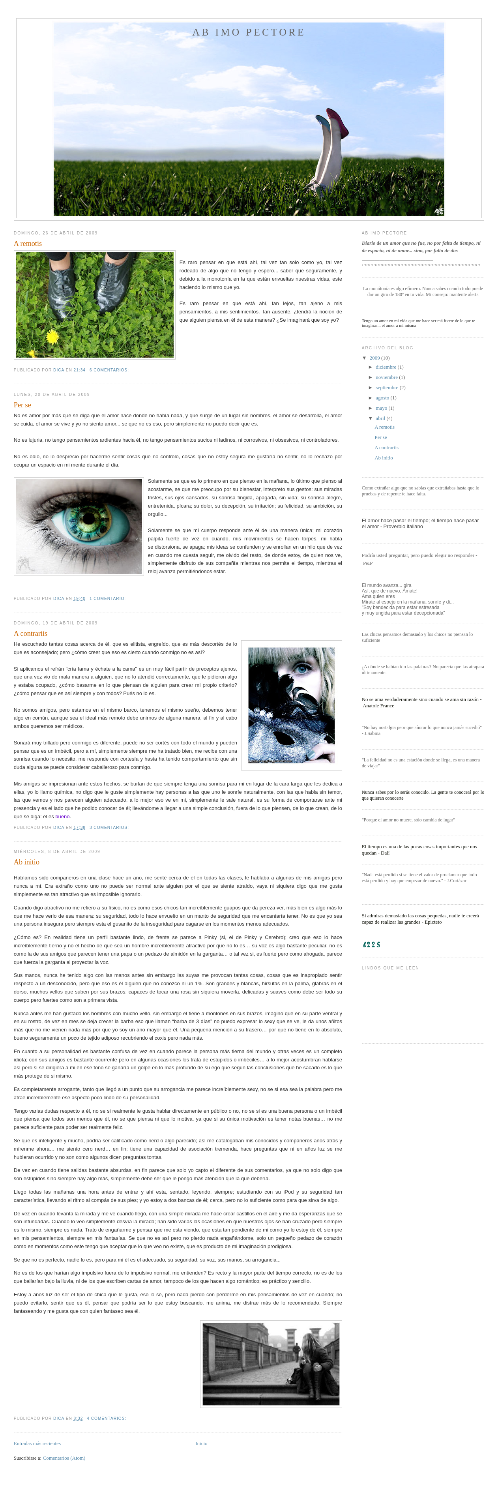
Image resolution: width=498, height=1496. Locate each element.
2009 (375, 358)
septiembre (387, 387)
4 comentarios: (107, 1418)
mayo (382, 408)
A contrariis (30, 633)
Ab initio (26, 862)
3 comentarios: (110, 827)
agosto (383, 398)
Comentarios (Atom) (64, 1458)
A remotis (28, 243)
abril (381, 418)
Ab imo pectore (249, 32)
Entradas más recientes (37, 1443)
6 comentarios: (110, 370)
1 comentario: (108, 598)
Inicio (201, 1443)
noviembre (387, 377)
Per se (22, 405)
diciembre (386, 367)
